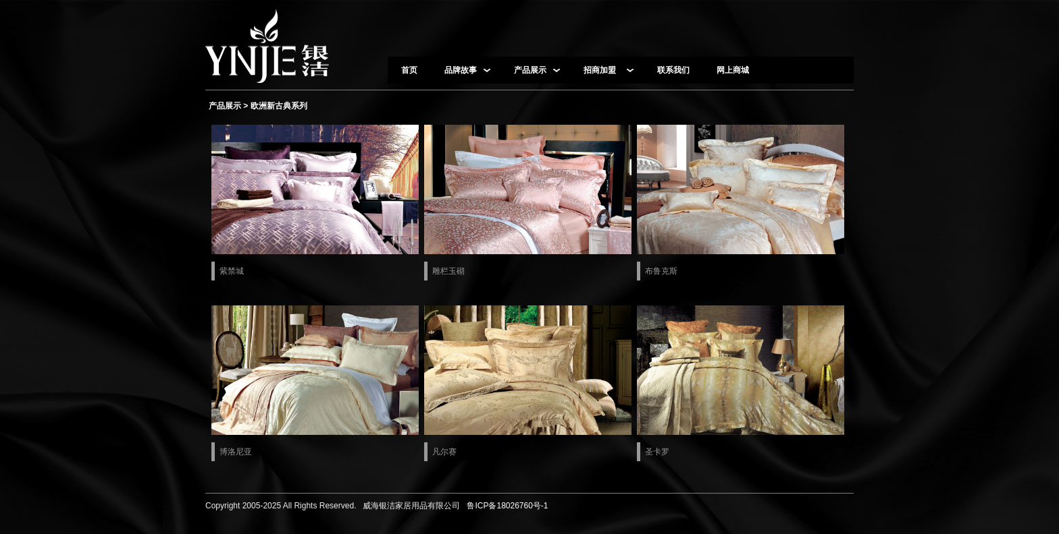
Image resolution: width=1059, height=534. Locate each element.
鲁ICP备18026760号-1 (505, 505)
